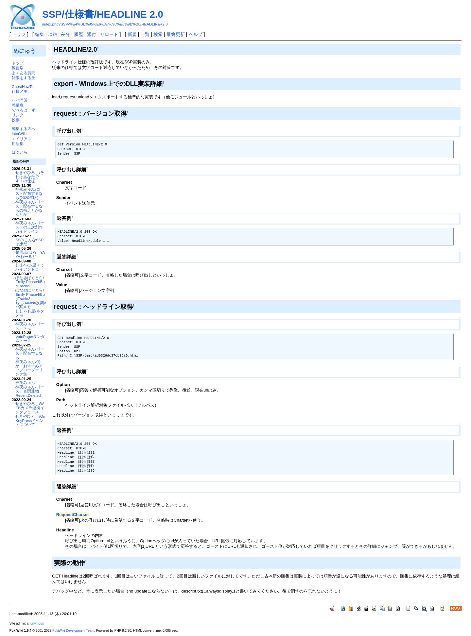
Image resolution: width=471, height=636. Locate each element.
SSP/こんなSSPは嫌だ (29, 242)
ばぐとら (19, 152)
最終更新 (175, 34)
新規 (132, 34)
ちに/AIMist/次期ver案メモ (30, 305)
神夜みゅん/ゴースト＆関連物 (29, 389)
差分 (65, 34)
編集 (39, 34)
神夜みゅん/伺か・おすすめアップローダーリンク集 (29, 368)
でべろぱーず (23, 110)
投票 (16, 120)
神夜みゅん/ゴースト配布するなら (29, 353)
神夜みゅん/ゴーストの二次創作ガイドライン (29, 227)
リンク (18, 115)
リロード (109, 34)
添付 (91, 34)
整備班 (18, 105)
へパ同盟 (19, 100)
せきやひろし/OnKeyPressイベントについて (30, 420)
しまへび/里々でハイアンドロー (29, 267)
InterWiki (19, 133)
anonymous (35, 623)
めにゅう (24, 51)
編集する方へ (23, 128)
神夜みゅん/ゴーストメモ (29, 326)
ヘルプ (195, 34)
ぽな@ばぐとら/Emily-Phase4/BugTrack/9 (29, 282)
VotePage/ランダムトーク (30, 338)
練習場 (18, 68)
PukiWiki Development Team (73, 630)
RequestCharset (72, 514)
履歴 (78, 34)
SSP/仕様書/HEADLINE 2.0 (102, 14)
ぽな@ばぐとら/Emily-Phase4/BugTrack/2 (29, 294)
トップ (19, 34)
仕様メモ (19, 91)
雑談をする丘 (23, 77)
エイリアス (21, 139)
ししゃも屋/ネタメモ (29, 313)
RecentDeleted (28, 395)
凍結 (52, 34)
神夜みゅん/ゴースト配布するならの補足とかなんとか (29, 208)
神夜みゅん (25, 382)
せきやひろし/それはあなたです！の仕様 (29, 176)
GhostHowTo (23, 86)
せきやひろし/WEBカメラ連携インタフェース (29, 407)
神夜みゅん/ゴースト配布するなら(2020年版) (29, 193)
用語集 (18, 144)
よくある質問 (23, 73)
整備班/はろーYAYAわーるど (30, 254)
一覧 (144, 34)
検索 (158, 34)
